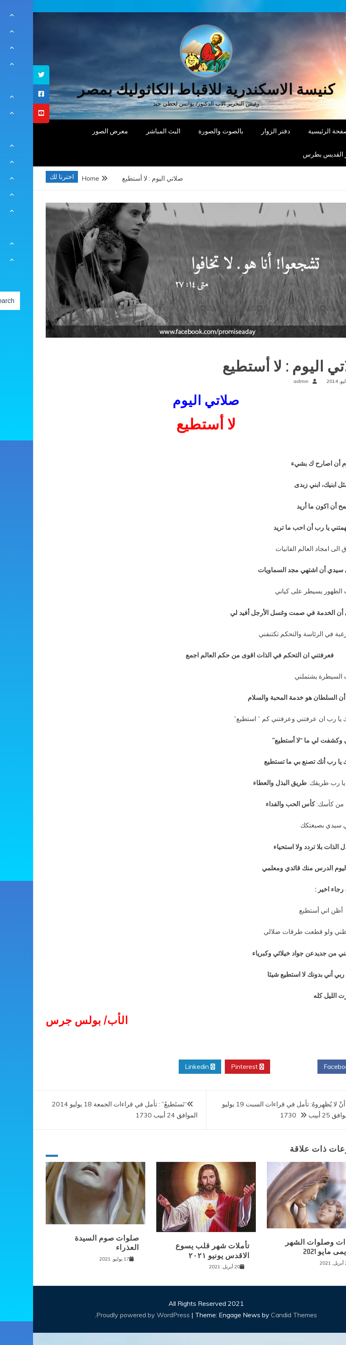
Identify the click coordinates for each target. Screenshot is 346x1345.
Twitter (261, 1067)
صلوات (320, 350)
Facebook (308, 1067)
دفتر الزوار (242, 131)
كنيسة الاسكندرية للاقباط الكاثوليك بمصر (173, 89)
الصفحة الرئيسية (297, 131)
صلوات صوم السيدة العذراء (74, 1242)
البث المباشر (130, 131)
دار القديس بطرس (294, 154)
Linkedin (167, 1067)
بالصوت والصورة (187, 131)
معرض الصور (77, 131)
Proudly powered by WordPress (110, 1315)
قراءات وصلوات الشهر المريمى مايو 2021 (289, 1247)
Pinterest (214, 1067)
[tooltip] (8, 74)
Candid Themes (261, 1315)
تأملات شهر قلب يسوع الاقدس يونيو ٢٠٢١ (179, 1250)
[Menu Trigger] (317, 17)
